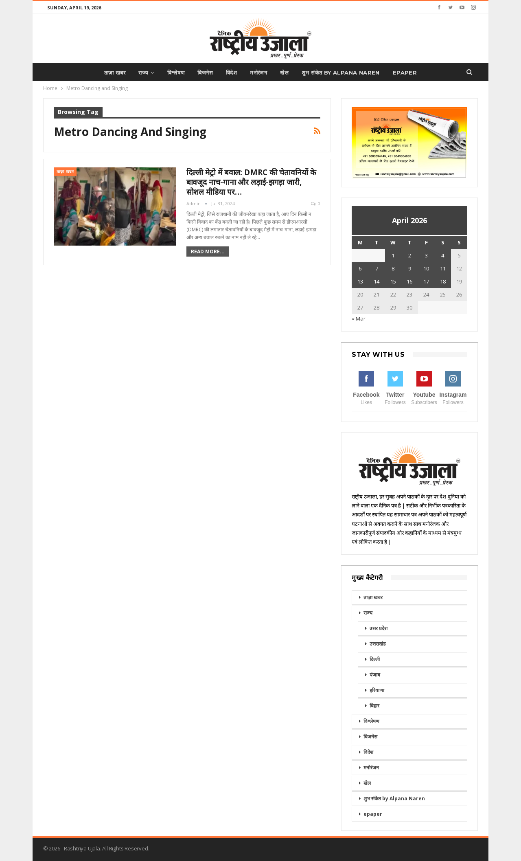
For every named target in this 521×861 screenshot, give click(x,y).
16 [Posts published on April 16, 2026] (409, 281)
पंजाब (375, 674)
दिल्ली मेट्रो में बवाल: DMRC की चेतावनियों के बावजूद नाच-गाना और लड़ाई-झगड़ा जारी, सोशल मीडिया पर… (251, 182)
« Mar (359, 318)
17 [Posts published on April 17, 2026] (426, 281)
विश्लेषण (173, 72)
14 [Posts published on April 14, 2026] (376, 281)
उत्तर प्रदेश (378, 628)
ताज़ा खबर (109, 72)
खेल (286, 72)
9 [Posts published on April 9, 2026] (409, 268)
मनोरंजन (259, 72)
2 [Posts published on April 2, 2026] (409, 255)
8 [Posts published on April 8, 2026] (393, 268)
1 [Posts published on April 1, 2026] (393, 255)
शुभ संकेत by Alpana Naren (344, 72)
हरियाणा (377, 690)
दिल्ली (375, 659)
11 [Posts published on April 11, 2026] (443, 268)
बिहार (374, 705)
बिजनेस (204, 72)
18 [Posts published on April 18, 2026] (443, 281)
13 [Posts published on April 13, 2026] (360, 281)
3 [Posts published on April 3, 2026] (426, 255)
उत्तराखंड (377, 643)
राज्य (139, 72)
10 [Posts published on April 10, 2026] (426, 268)
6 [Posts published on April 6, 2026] (360, 268)
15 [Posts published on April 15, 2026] (393, 281)
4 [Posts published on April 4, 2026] (442, 255)
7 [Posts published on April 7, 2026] (376, 268)
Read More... (208, 251)
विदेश (231, 72)
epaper (410, 72)
